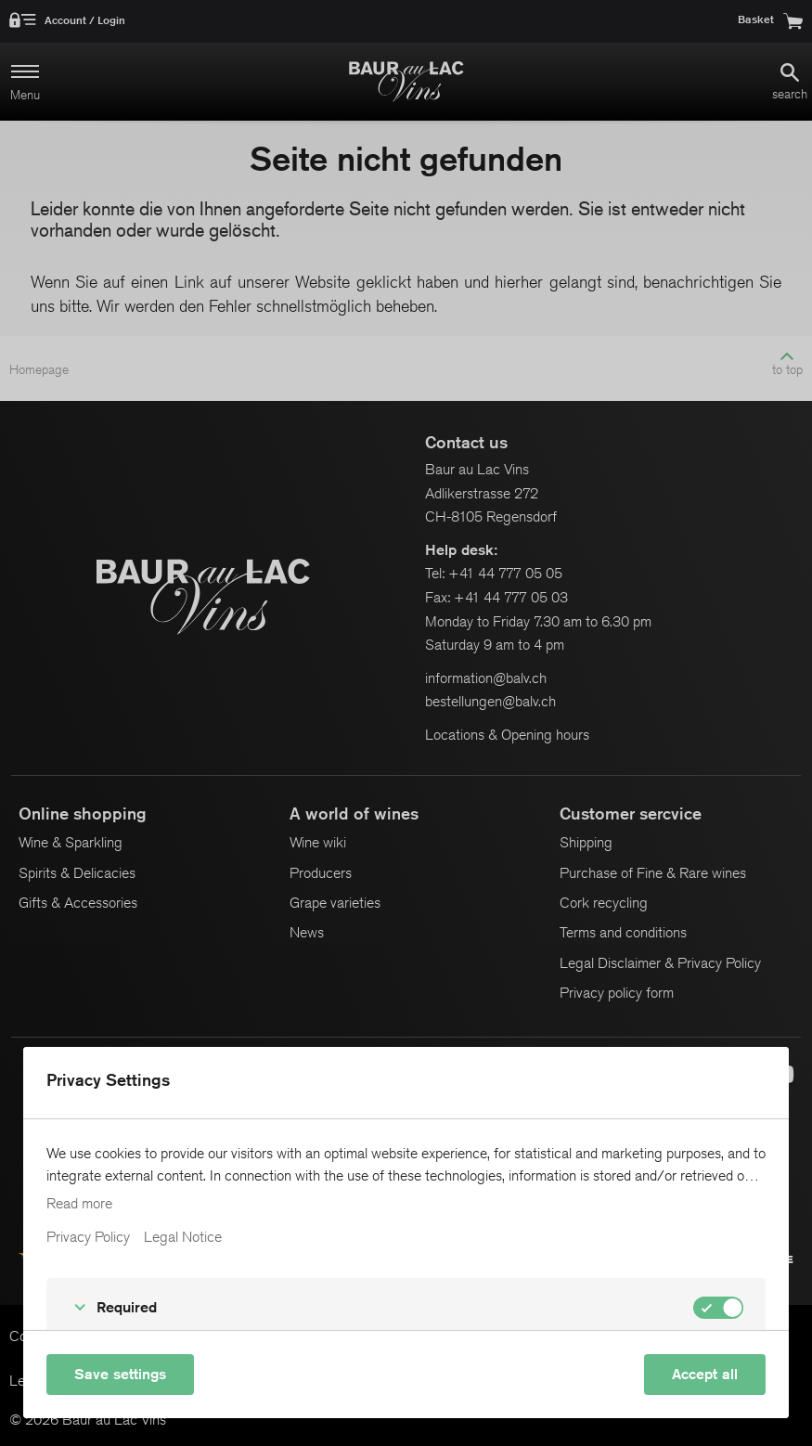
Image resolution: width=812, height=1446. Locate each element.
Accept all (705, 1374)
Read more (79, 1203)
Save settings (120, 1374)
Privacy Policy (88, 1237)
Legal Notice (183, 1237)
